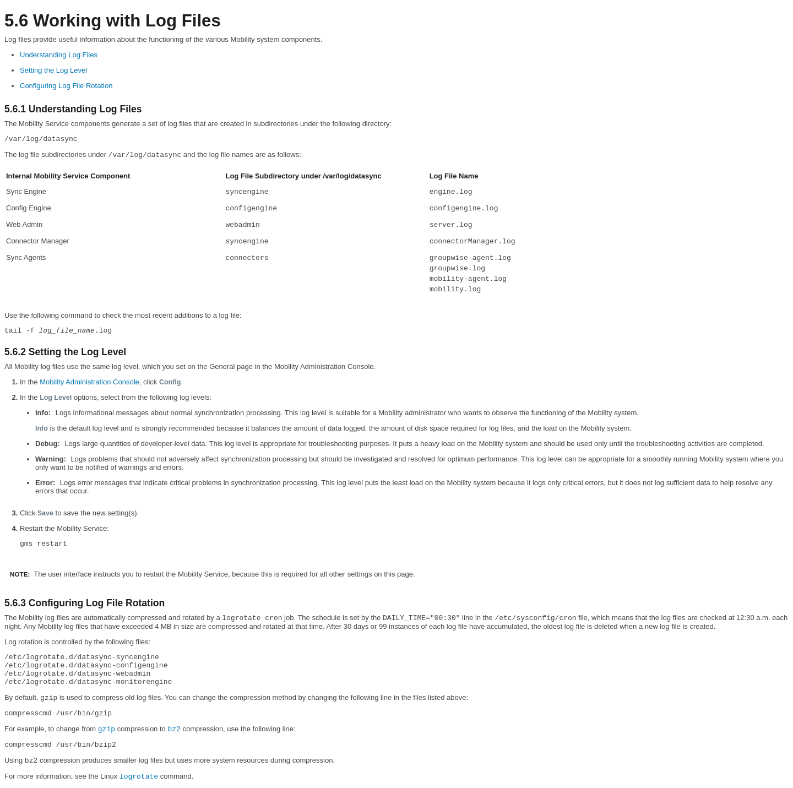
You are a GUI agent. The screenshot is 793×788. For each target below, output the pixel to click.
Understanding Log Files (58, 55)
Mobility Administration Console (89, 382)
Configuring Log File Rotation (66, 85)
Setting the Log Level (53, 70)
